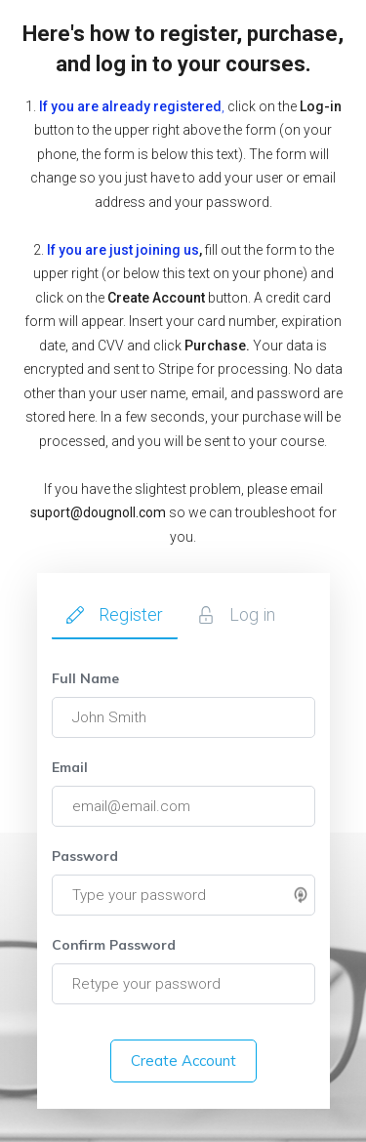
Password (85, 856)
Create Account (183, 1060)
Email (70, 767)
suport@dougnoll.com (98, 512)
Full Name (85, 678)
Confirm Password (114, 945)
